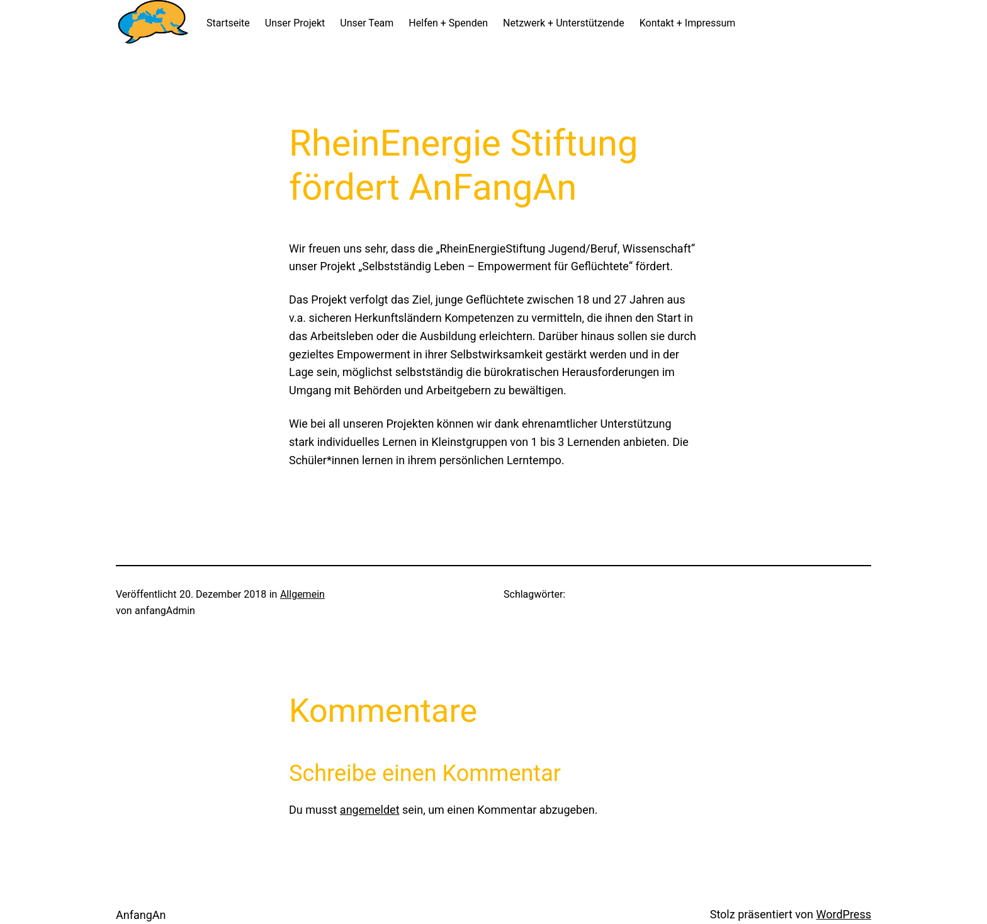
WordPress (843, 914)
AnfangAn (141, 914)
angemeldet (370, 809)
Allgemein (302, 594)
